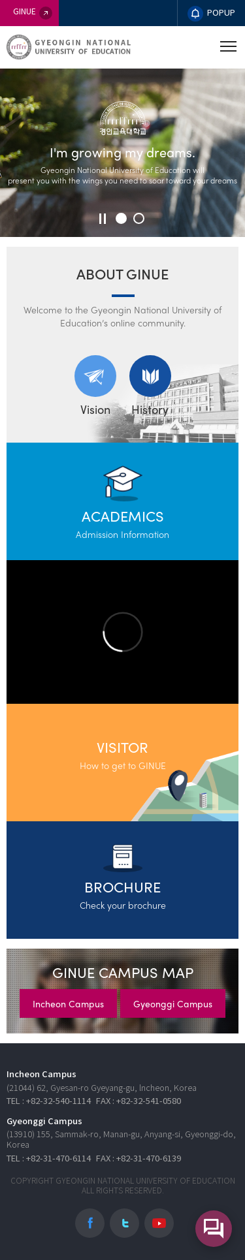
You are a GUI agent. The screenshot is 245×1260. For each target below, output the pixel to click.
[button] (121, 218)
